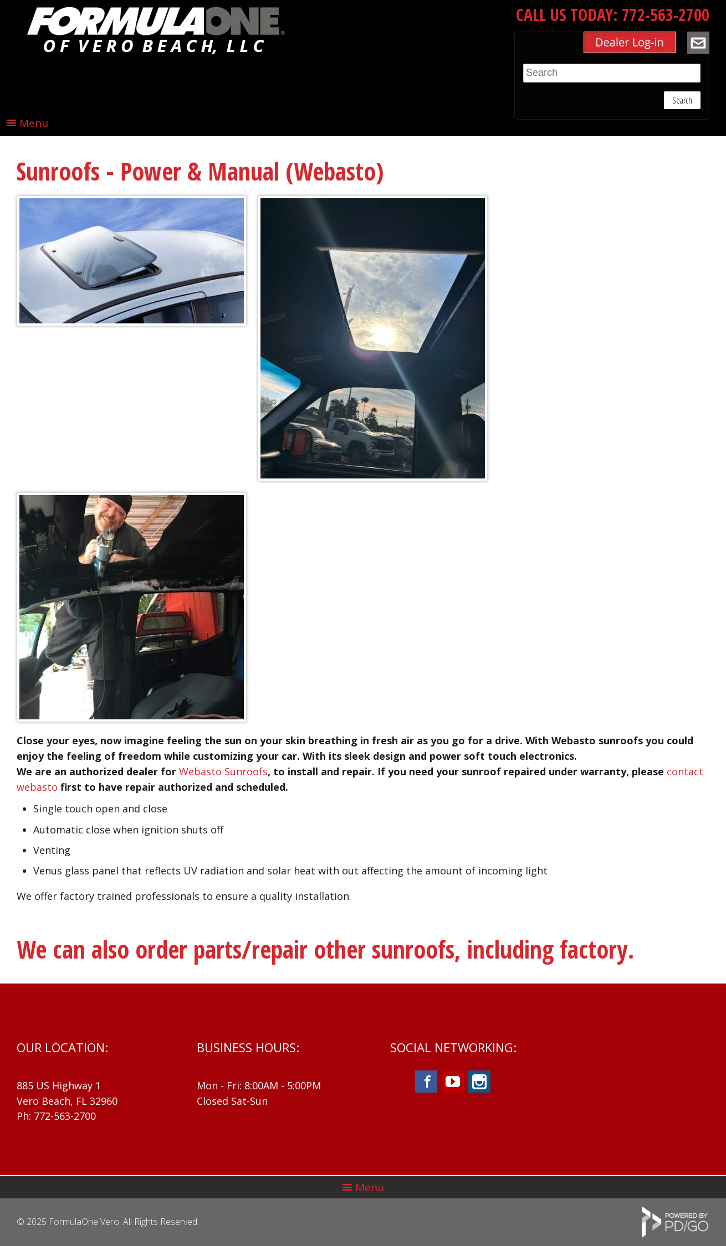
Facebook (426, 1081)
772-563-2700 (665, 14)
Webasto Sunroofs (223, 771)
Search (682, 100)
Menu (33, 123)
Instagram (479, 1081)
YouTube (453, 1081)
